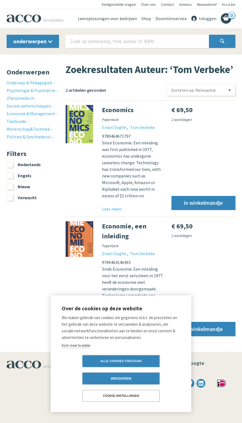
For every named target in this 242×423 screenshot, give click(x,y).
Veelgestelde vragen (119, 4)
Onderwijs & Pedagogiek (29, 82)
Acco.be (228, 4)
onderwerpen (32, 41)
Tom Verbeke (142, 127)
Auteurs (185, 4)
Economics (118, 110)
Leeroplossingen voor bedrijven (107, 18)
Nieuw (18, 186)
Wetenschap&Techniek (28, 129)
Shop (146, 18)
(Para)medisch (20, 98)
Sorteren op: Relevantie (193, 90)
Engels (19, 175)
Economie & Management (31, 113)
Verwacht (22, 197)
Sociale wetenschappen (29, 106)
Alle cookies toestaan (89, 378)
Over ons (148, 4)
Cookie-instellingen (121, 395)
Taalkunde (16, 121)
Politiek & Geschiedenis (29, 136)
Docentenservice (171, 18)
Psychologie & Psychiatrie (31, 90)
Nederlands (24, 164)
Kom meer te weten (76, 362)
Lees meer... (112, 209)
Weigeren (152, 378)
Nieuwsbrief (207, 4)
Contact (167, 4)
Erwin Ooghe (114, 127)
